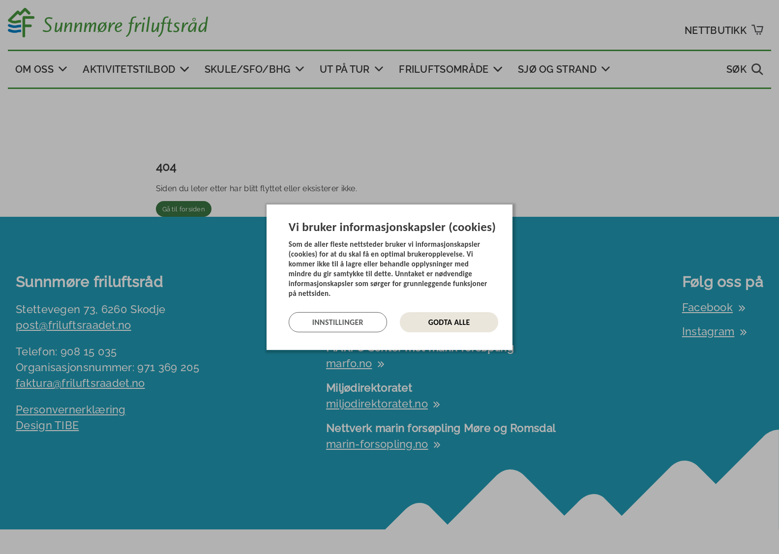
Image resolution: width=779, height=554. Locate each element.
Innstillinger (337, 322)
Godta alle (449, 322)
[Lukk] (509, 211)
